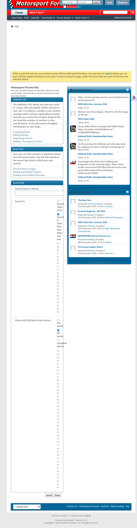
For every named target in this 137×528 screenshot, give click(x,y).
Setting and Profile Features (27, 171)
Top (127, 506)
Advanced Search (122, 17)
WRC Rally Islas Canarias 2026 (92, 104)
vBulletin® (70, 520)
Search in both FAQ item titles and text (58, 227)
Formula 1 (109, 206)
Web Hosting (117, 506)
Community (47, 18)
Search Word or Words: (27, 188)
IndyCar (108, 242)
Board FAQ (18, 149)
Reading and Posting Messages (29, 175)
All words (58, 333)
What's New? (36, 12)
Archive (105, 506)
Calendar (35, 18)
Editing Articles (20, 135)
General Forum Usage (24, 168)
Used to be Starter (95, 204)
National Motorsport (114, 217)
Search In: (20, 201)
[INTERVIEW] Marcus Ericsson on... (95, 236)
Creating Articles (21, 131)
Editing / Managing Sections (27, 141)
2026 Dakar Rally (86, 119)
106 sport (91, 226)
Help (109, 2)
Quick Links (80, 18)
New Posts (17, 18)
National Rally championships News (95, 136)
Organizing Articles (22, 138)
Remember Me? (72, 7)
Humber (90, 215)
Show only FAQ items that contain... (33, 320)
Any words (58, 323)
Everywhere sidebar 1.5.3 (99, 262)
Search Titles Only (58, 206)
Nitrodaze (91, 250)
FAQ (26, 18)
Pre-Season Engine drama (90, 247)
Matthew (91, 239)
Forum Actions (64, 18)
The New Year (84, 200)
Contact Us (72, 506)
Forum (19, 12)
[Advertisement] (71, 49)
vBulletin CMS (19, 99)
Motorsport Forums (89, 506)
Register (123, 2)
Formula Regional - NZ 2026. (92, 211)
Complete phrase (58, 343)
